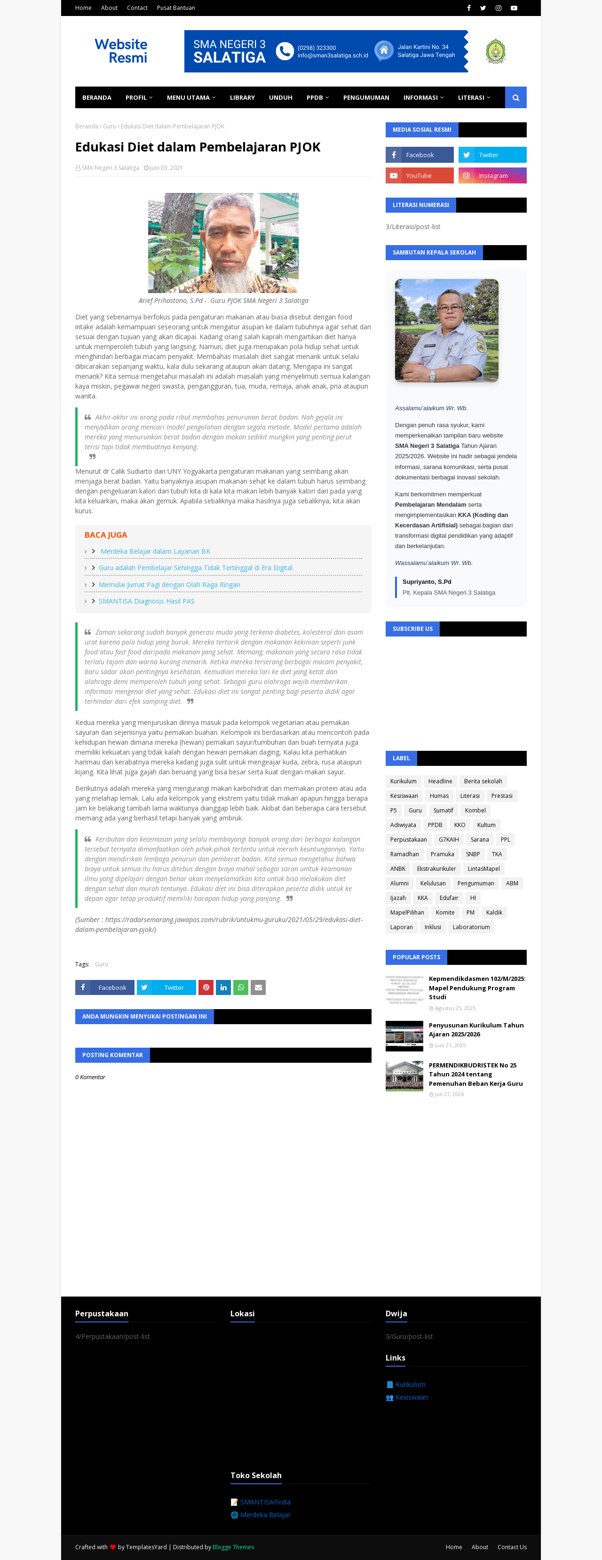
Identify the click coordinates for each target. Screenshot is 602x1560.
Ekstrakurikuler (436, 869)
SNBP (473, 854)
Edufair (449, 898)
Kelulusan (433, 883)
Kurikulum (403, 781)
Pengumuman (476, 883)
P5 (393, 810)
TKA (497, 854)
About (109, 8)
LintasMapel (484, 869)
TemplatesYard (146, 1547)
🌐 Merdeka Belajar (260, 1514)
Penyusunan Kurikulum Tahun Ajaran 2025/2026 (476, 1030)
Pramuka (442, 854)
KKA (423, 898)
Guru (109, 126)
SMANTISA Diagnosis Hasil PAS (147, 601)
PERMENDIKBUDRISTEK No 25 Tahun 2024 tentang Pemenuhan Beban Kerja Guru (476, 1074)
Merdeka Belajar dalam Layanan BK (154, 551)
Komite (445, 912)
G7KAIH (449, 840)
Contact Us (512, 1547)
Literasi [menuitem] (471, 97)
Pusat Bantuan (176, 8)
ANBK (397, 869)
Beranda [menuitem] (96, 97)
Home (83, 8)
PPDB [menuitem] (315, 97)
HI (473, 898)
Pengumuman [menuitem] (366, 97)
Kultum (486, 825)
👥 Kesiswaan (407, 1397)
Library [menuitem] (242, 97)
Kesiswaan (404, 796)
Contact (137, 8)
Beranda (86, 126)
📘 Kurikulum (406, 1384)
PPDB (435, 825)
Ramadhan (404, 854)
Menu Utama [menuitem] (188, 97)
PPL (505, 840)
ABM (512, 883)
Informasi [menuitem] (421, 97)
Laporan (401, 927)
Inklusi (433, 927)
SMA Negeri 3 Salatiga (110, 168)
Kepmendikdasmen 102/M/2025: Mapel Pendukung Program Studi (477, 987)
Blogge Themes (233, 1547)
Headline (440, 781)
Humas (439, 796)
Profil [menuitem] (136, 97)
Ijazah (398, 898)
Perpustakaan (408, 840)
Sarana (480, 840)
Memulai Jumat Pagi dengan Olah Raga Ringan (169, 584)
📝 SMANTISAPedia (260, 1501)
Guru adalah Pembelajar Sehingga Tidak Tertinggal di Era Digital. (196, 567)
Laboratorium (471, 927)
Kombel (475, 810)
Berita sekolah (483, 781)
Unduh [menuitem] (281, 97)
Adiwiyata (403, 825)
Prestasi (502, 796)
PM (471, 912)
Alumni (399, 883)
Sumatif (443, 810)
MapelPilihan (407, 912)
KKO (460, 825)
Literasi (470, 796)
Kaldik (494, 912)
